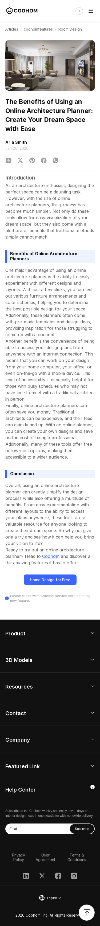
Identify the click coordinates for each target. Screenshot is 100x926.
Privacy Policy (18, 857)
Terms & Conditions (76, 857)
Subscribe (82, 829)
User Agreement (45, 857)
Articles (11, 29)
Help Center (20, 789)
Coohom (50, 556)
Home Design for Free (50, 579)
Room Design (70, 29)
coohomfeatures (38, 29)
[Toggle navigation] (91, 11)
